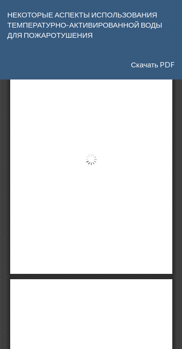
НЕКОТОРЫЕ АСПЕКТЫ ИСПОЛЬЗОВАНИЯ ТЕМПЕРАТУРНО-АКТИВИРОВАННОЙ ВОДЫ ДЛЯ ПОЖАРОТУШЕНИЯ (84, 25)
